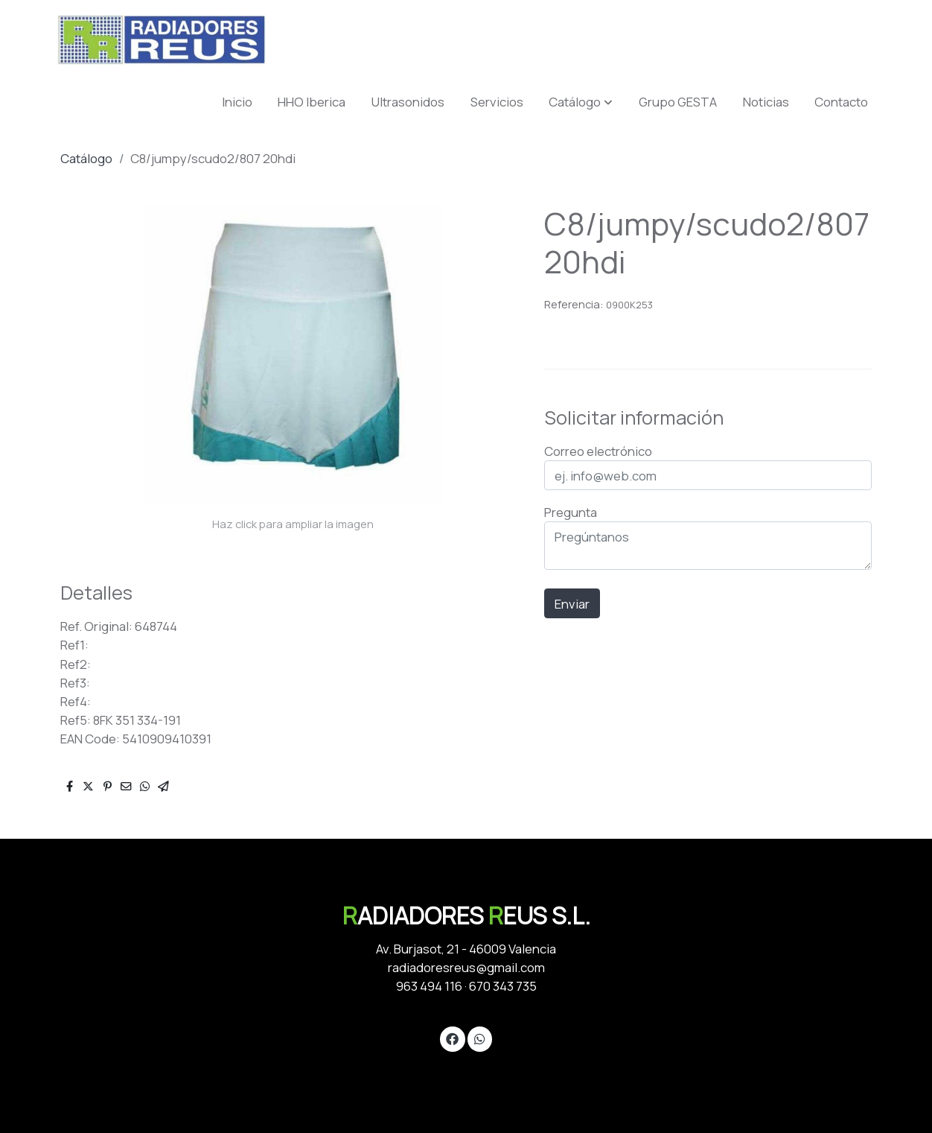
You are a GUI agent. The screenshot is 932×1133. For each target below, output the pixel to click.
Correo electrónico (598, 451)
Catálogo (86, 158)
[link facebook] (452, 1038)
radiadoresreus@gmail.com (466, 967)
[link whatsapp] (479, 1038)
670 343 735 (503, 985)
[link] (161, 40)
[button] (580, 102)
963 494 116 (429, 985)
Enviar (572, 603)
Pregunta (570, 512)
